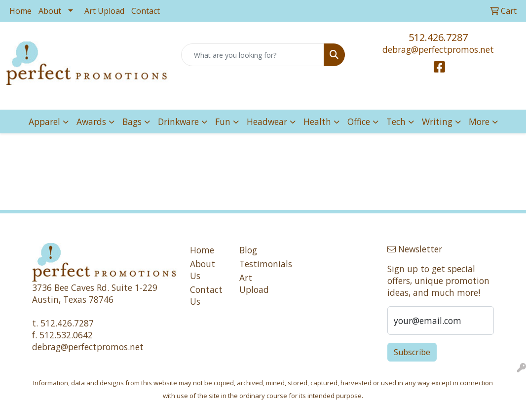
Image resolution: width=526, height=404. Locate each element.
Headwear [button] (267, 121)
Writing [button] (437, 121)
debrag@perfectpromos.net (438, 49)
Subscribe (412, 352)
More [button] (479, 121)
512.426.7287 (438, 37)
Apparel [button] (44, 121)
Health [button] (317, 121)
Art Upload (104, 10)
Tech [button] (396, 121)
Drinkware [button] (178, 121)
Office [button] (358, 121)
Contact (145, 10)
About (49, 10)
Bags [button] (132, 121)
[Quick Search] (252, 54)
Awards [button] (91, 121)
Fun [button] (222, 121)
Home (20, 10)
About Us (202, 270)
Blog (248, 250)
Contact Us (206, 295)
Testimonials (258, 264)
